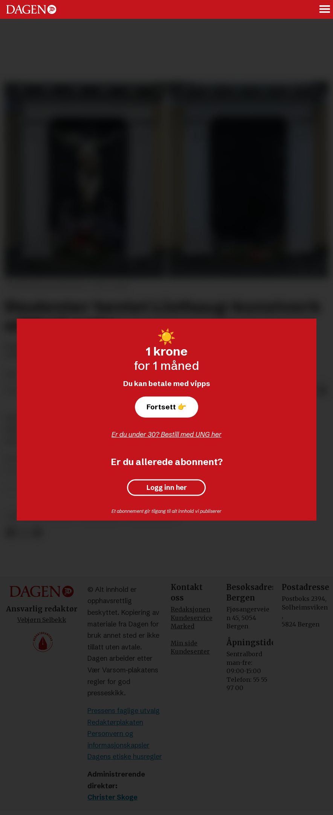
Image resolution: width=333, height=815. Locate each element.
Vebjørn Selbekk (41, 619)
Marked (182, 626)
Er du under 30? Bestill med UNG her (166, 434)
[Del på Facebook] (10, 532)
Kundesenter (190, 651)
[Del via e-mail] (322, 391)
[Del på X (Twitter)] (24, 532)
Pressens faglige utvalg (123, 710)
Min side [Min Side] (184, 643)
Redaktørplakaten (115, 722)
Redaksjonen (190, 609)
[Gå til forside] (31, 9)
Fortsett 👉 (166, 406)
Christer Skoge (112, 797)
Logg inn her (167, 488)
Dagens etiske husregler (124, 756)
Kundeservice (191, 618)
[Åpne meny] (325, 9)
